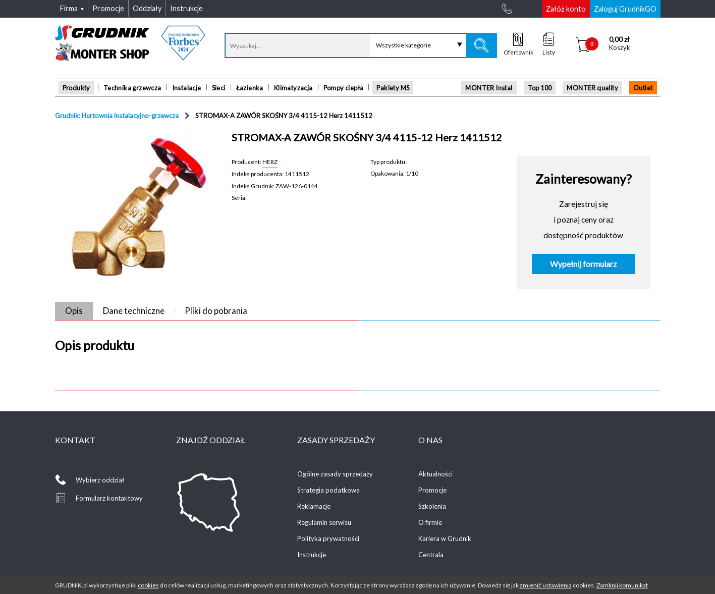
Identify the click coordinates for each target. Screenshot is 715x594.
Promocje (432, 490)
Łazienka (249, 88)
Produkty (76, 88)
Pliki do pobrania (216, 310)
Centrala (431, 555)
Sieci (219, 88)
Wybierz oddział (100, 480)
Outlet (642, 88)
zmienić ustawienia (546, 585)
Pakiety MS (392, 88)
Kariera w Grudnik (444, 538)
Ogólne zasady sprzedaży (335, 474)
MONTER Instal (488, 88)
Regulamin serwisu (324, 522)
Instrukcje (311, 555)
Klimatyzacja (293, 88)
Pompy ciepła (343, 88)
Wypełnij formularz (583, 263)
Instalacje (186, 88)
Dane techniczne (133, 310)
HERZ (270, 161)
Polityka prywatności (328, 538)
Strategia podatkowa (328, 490)
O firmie (430, 522)
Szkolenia (432, 506)
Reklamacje (314, 506)
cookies (148, 585)
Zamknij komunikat (622, 585)
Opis (74, 310)
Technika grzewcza (132, 88)
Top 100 (540, 88)
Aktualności (435, 474)
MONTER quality (592, 88)
